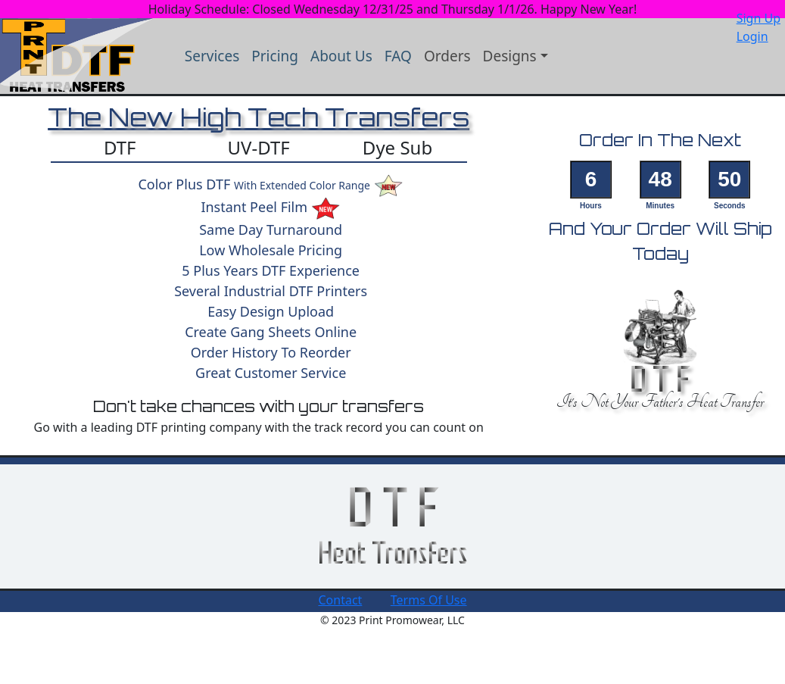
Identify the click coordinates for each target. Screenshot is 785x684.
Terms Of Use (429, 600)
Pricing (274, 56)
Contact (340, 600)
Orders (447, 56)
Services (212, 56)
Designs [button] (510, 56)
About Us (341, 56)
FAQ (398, 56)
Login (752, 36)
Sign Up (758, 18)
